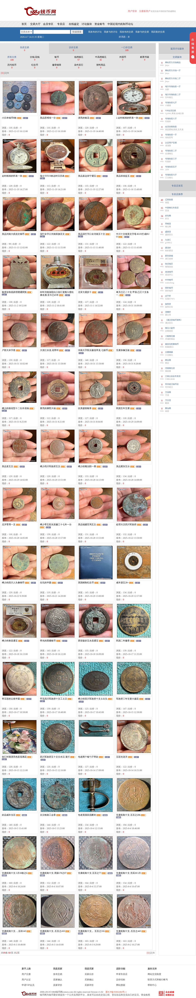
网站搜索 (120, 985)
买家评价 (89, 985)
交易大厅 (35, 24)
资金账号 (99, 24)
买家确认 (89, 979)
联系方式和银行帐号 (158, 979)
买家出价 (89, 974)
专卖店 (61, 24)
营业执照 (145, 995)
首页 (24, 24)
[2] (5, 73)
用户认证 (26, 979)
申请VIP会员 (28, 985)
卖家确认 (57, 979)
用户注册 (26, 974)
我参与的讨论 (110, 32)
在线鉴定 (74, 24)
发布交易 (57, 974)
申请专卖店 (121, 974)
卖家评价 (57, 985)
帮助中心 (152, 985)
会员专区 (48, 24)
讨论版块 (87, 24)
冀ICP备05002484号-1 (115, 992)
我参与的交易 (142, 32)
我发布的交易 (126, 32)
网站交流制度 (154, 974)
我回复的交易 (158, 32)
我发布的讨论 (95, 32)
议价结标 (120, 979)
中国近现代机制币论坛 (120, 24)
